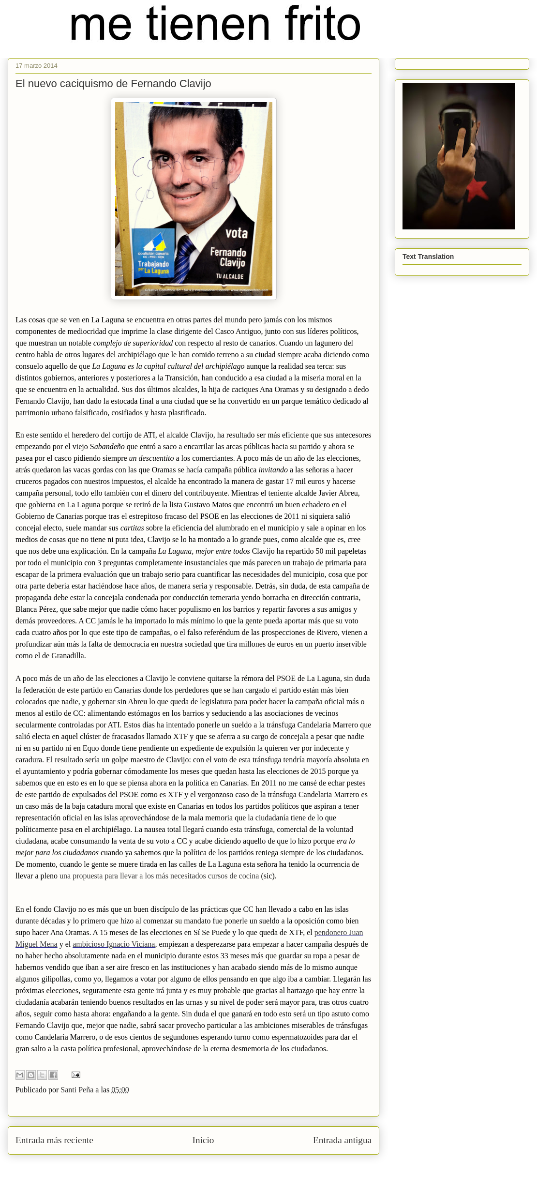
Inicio (203, 1140)
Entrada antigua (342, 1140)
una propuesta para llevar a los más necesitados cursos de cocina (159, 876)
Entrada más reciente (54, 1140)
